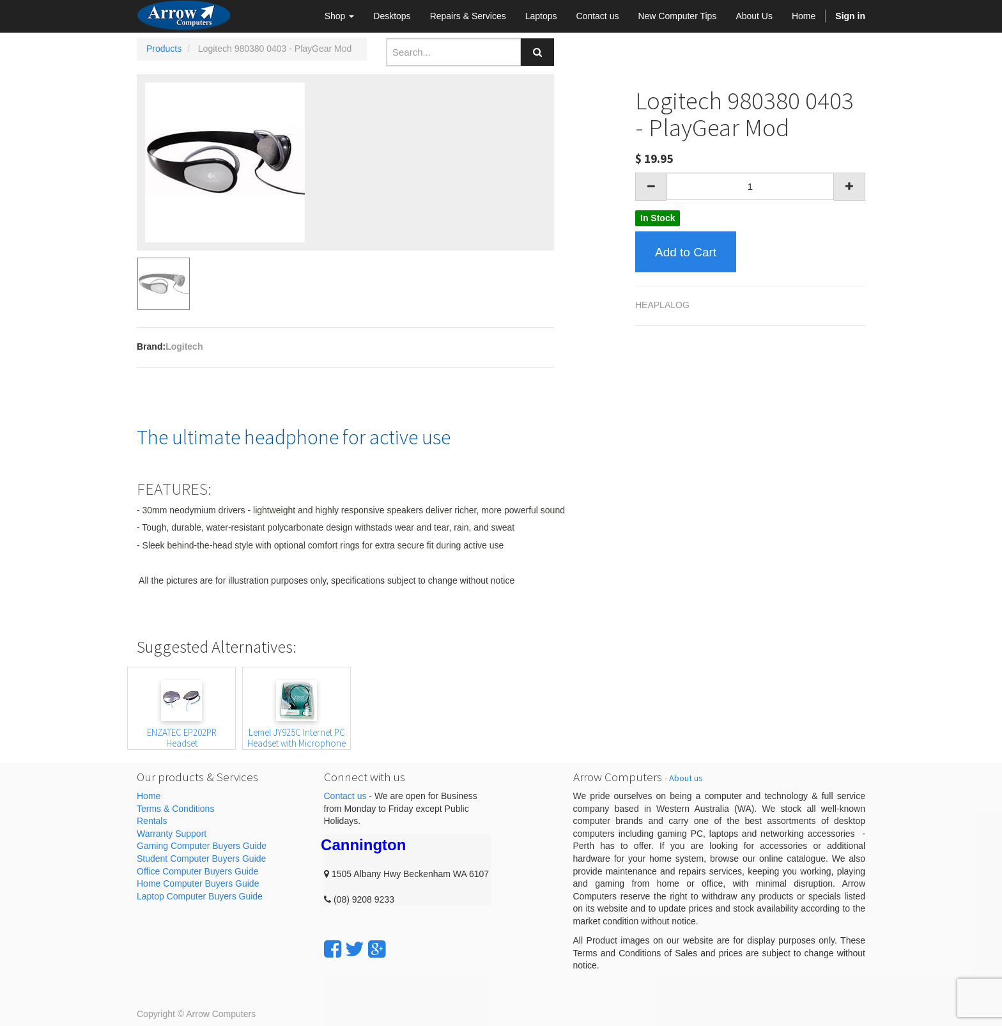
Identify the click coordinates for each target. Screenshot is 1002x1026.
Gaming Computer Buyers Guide (201, 846)
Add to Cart (685, 252)
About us (686, 778)
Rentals (152, 821)
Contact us (345, 796)
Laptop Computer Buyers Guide (200, 896)
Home (148, 796)
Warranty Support (171, 833)
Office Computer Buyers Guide (197, 871)
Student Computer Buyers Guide (201, 858)
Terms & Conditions (175, 809)
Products (163, 48)
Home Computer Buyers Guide (198, 883)
